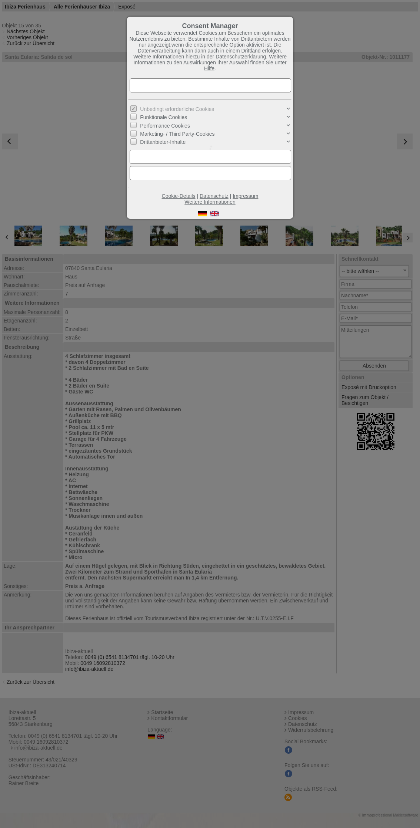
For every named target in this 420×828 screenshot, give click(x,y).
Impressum (245, 196)
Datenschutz (214, 196)
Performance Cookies (165, 125)
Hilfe (209, 68)
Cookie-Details (179, 196)
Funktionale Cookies (163, 117)
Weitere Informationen (209, 202)
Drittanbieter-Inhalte (163, 142)
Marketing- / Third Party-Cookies (177, 134)
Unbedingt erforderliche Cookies (177, 109)
